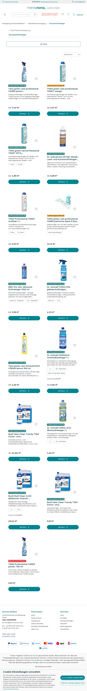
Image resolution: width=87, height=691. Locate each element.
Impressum (35, 621)
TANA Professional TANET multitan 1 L (21, 220)
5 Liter (20, 164)
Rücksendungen (66, 621)
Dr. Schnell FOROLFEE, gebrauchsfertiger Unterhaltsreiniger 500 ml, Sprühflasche (60, 288)
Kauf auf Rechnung (11, 2)
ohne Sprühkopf (54, 232)
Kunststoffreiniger (17, 35)
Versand (63, 624)
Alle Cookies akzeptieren (72, 678)
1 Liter (12, 164)
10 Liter (21, 232)
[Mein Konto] (68, 14)
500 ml (51, 301)
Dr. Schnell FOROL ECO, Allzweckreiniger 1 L (59, 429)
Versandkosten (37, 660)
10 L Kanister (61, 369)
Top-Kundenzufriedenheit (49, 2)
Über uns (35, 629)
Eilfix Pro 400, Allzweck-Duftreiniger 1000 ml (20, 288)
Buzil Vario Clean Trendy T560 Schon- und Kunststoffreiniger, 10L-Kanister (23, 435)
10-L (19, 510)
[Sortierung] (71, 54)
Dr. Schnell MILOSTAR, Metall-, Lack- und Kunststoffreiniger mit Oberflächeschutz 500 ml (63, 158)
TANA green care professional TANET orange (62, 90)
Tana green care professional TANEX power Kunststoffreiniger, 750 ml (23, 90)
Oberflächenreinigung (20, 30)
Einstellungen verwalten (72, 683)
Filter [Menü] (43, 43)
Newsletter (64, 629)
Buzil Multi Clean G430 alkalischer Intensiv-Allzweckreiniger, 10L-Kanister (23, 497)
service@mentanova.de (12, 623)
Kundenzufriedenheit (39, 626)
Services (64, 612)
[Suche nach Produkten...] (22, 14)
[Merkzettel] (62, 14)
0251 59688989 (80, 2)
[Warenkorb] (78, 14)
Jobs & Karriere (37, 624)
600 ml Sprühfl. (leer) (56, 373)
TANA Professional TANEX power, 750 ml (21, 565)
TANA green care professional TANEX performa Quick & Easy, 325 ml (62, 220)
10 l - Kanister (32, 301)
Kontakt (63, 618)
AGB (33, 615)
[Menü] (4, 14)
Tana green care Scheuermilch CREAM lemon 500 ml (24, 367)
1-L (12, 510)
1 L (50, 369)
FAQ (62, 615)
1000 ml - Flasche (17, 301)
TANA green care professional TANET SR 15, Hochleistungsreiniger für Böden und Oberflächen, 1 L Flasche (23, 152)
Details (23, 114)
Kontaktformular (8, 636)
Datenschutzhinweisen (11, 689)
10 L (59, 301)
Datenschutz (36, 618)
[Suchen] (34, 14)
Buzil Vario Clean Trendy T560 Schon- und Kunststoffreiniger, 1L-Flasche (62, 503)
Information (36, 612)
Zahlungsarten (66, 626)
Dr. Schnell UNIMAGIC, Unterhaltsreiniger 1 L (58, 356)
